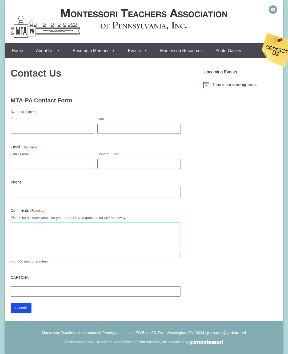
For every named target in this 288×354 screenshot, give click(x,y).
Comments (28, 210)
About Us (45, 50)
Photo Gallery (228, 50)
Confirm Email (108, 154)
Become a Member (91, 50)
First (14, 119)
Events (134, 50)
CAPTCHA (20, 277)
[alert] (235, 85)
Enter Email (20, 154)
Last (100, 119)
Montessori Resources (181, 50)
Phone (16, 182)
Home (17, 50)
